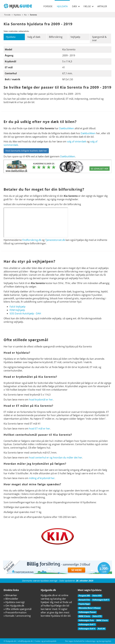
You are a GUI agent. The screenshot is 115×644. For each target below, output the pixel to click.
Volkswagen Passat (87, 612)
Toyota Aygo (84, 604)
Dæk (76, 6)
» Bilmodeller (11, 599)
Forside (47, 6)
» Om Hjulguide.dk (14, 605)
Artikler (102, 6)
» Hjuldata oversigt (14, 602)
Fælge (89, 6)
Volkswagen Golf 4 (87, 628)
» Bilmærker (10, 595)
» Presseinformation (15, 612)
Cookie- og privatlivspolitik (45, 641)
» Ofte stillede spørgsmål (17, 609)
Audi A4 (101, 628)
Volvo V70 (97, 616)
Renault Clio (84, 600)
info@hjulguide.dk (25, 641)
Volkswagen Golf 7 (101, 600)
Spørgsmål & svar (99, 38)
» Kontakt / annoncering (17, 616)
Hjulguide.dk (11, 641)
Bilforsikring (56, 37)
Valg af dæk (34, 37)
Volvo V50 (97, 595)
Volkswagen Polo (86, 620)
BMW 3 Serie (84, 616)
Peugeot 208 (84, 595)
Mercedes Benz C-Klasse (89, 608)
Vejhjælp (75, 37)
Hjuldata (62, 6)
